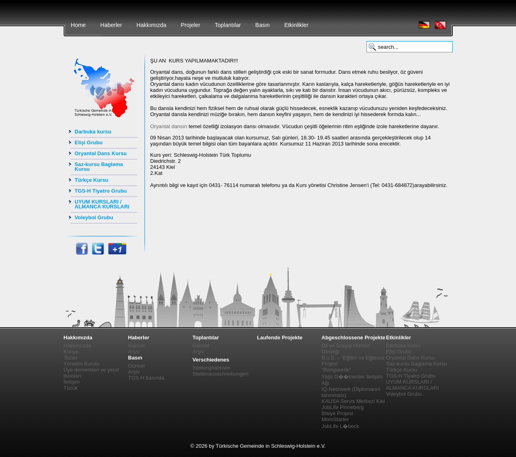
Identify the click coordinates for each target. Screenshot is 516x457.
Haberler (111, 25)
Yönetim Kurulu (82, 364)
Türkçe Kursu (91, 180)
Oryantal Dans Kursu (101, 153)
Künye (71, 352)
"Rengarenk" (336, 370)
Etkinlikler (296, 25)
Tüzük (71, 388)
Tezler (71, 358)
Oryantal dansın (168, 126)
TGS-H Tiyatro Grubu (101, 191)
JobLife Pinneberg (343, 407)
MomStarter (335, 419)
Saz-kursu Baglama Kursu (99, 166)
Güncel (136, 346)
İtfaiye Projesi (337, 413)
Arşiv (134, 352)
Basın (262, 25)
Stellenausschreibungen (221, 374)
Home (78, 25)
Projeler (190, 25)
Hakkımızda (151, 25)
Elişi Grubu (88, 142)
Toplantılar (228, 25)
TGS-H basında (146, 378)
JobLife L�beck (340, 426)
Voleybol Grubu (94, 217)
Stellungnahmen (212, 368)
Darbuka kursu (93, 132)
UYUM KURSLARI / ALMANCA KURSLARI (102, 204)
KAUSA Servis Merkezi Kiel (353, 401)
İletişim (72, 382)
